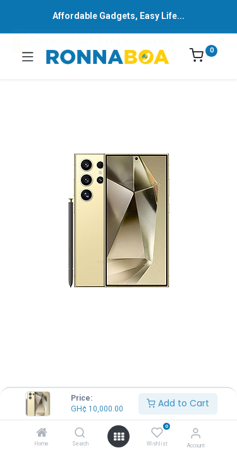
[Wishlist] (157, 432)
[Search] (80, 433)
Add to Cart (178, 403)
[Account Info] (196, 433)
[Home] (41, 433)
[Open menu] (119, 436)
